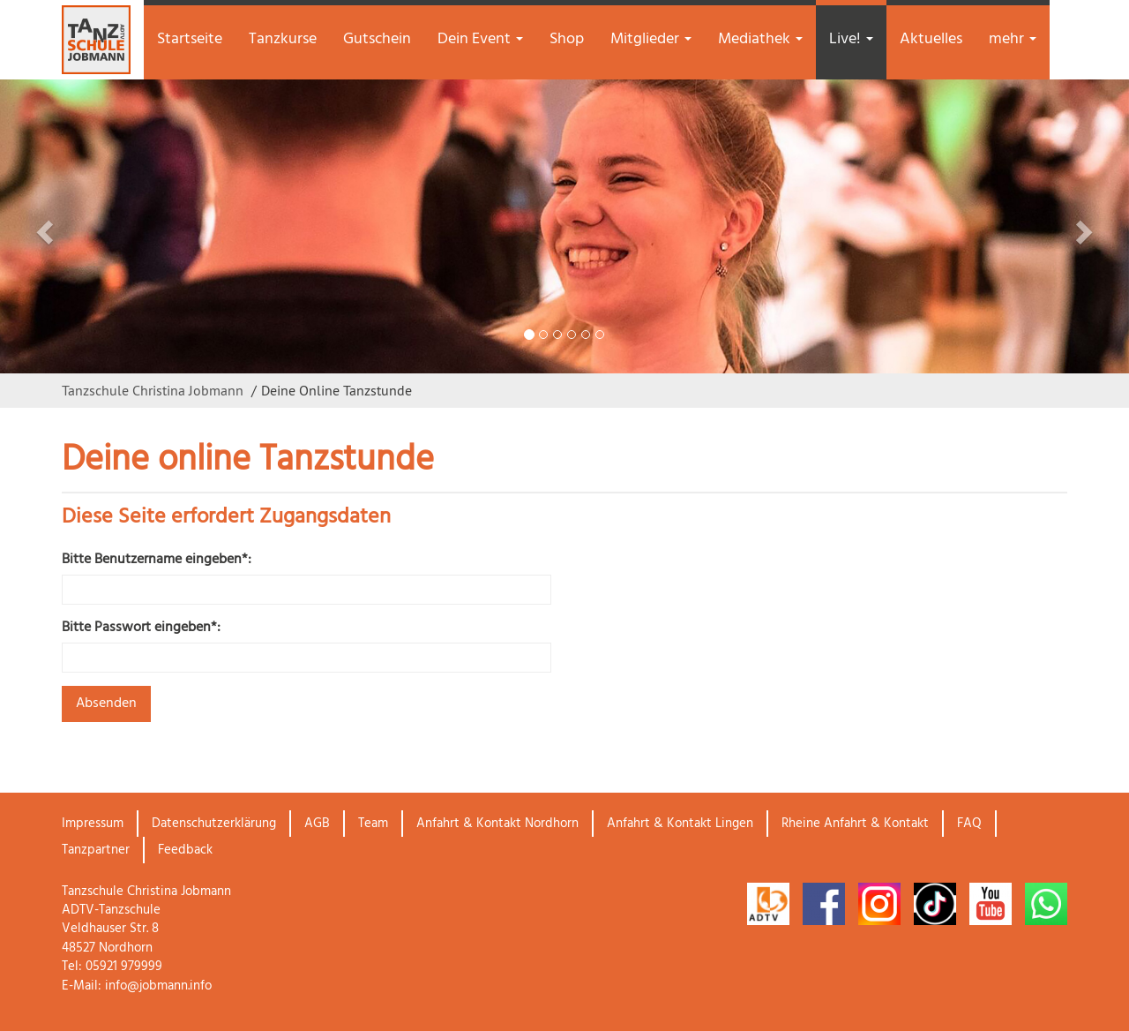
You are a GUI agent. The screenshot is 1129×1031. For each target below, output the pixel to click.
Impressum (92, 823)
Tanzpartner (96, 850)
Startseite (189, 39)
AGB (317, 823)
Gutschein (377, 39)
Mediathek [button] (760, 39)
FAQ (969, 823)
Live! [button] (851, 39)
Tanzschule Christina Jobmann (152, 390)
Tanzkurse (283, 39)
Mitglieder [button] (651, 39)
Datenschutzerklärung (214, 823)
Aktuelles (931, 39)
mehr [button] (1012, 39)
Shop (567, 39)
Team (373, 823)
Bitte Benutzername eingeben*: (156, 560)
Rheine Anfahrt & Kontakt (855, 823)
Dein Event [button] (480, 39)
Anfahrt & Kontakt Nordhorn (497, 823)
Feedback (185, 850)
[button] (84, 226)
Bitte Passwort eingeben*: (141, 628)
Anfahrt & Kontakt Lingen (680, 823)
